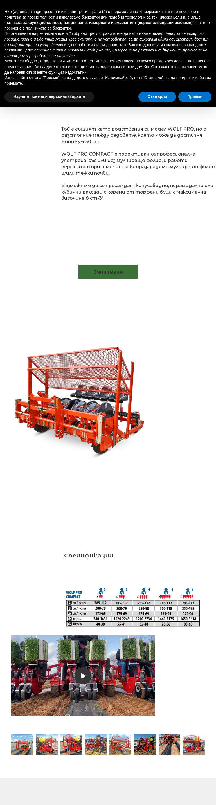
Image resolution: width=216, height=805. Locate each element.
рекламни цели (18, 50)
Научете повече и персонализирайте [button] (49, 96)
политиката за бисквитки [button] (48, 28)
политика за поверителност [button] (29, 17)
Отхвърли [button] (157, 96)
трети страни (100, 33)
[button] (108, 272)
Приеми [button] (194, 96)
